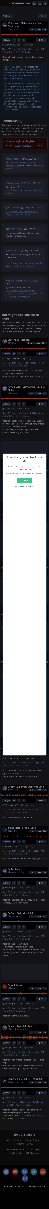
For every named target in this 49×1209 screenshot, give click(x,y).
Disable (24, 480)
